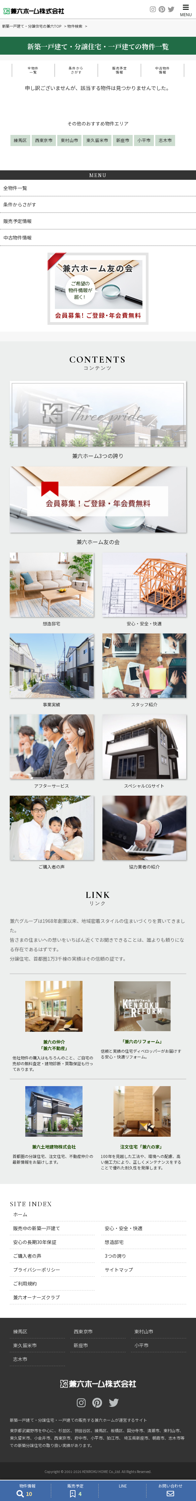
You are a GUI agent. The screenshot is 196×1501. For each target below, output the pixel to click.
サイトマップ (119, 1269)
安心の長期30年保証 (34, 1242)
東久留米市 (97, 140)
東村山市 (69, 140)
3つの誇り (115, 1255)
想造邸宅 (114, 1242)
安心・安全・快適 (123, 1228)
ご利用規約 (25, 1283)
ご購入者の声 (27, 1255)
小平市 (144, 140)
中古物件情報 (162, 70)
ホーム (20, 1214)
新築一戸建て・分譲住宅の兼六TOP (31, 26)
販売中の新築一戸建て (36, 1228)
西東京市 (44, 140)
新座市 (122, 140)
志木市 (165, 140)
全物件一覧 (33, 70)
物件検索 (74, 26)
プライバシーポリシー (36, 1269)
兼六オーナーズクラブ (36, 1297)
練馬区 (20, 140)
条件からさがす (76, 70)
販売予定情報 (119, 70)
